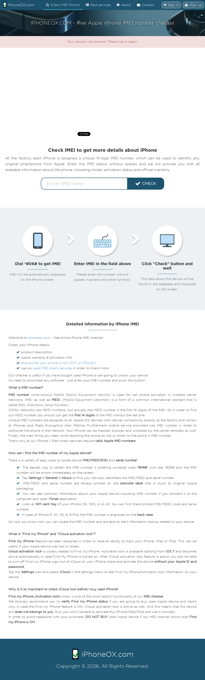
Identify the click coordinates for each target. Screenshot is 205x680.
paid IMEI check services (53, 368)
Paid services (98, 5)
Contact (145, 5)
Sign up (193, 5)
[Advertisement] (102, 88)
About (124, 5)
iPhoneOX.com (18, 5)
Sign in (171, 5)
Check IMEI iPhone (63, 5)
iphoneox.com (39, 338)
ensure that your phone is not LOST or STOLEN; (58, 363)
